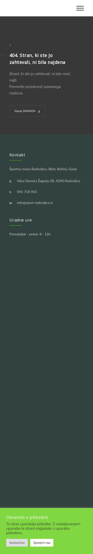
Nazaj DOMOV (25, 111)
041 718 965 (27, 192)
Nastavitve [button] (17, 543)
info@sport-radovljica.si (35, 202)
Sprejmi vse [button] (41, 543)
